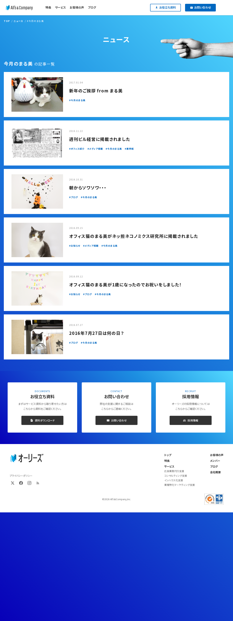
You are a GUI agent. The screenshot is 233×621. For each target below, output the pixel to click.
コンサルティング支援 (175, 475)
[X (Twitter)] (13, 483)
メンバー (215, 460)
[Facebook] (21, 483)
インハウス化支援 (173, 480)
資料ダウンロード (42, 420)
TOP (7, 21)
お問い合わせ (117, 420)
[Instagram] (29, 483)
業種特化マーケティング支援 (179, 485)
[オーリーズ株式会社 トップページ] (27, 458)
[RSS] (38, 483)
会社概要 (215, 472)
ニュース (18, 21)
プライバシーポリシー (21, 475)
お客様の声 (216, 455)
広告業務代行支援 (174, 471)
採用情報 (190, 420)
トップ (167, 455)
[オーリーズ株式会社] (19, 7)
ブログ (214, 466)
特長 (167, 460)
